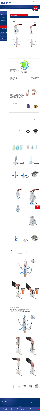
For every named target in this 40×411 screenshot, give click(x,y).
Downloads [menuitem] (3, 37)
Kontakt (23, 406)
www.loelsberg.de (32, 401)
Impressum (17, 406)
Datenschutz (20, 406)
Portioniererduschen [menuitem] (3, 17)
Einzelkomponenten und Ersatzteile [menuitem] (4, 29)
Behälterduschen (16, 10)
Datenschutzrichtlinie (24, 409)
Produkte (13, 10)
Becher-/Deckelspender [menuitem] (3, 30)
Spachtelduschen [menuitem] (3, 20)
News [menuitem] (2, 14)
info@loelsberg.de (32, 402)
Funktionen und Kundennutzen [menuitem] (3, 26)
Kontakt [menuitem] (2, 38)
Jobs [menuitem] (1, 35)
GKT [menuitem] (1, 34)
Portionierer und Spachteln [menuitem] (4, 23)
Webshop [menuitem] (2, 32)
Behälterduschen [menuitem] (3, 24)
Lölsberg (11, 10)
